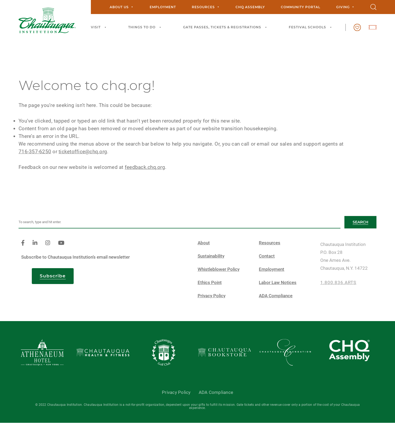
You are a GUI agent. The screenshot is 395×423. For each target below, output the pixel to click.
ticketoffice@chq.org (83, 151)
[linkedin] (35, 243)
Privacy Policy (211, 295)
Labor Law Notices (277, 282)
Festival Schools (311, 27)
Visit (99, 27)
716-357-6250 (35, 151)
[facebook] (23, 243)
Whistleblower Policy (218, 269)
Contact (267, 256)
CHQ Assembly (250, 7)
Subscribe (53, 275)
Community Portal (300, 7)
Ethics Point (210, 282)
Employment (163, 7)
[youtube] (61, 243)
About (204, 242)
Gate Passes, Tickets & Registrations (226, 27)
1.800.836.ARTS (338, 282)
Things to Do (145, 27)
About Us (122, 7)
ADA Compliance (275, 295)
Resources (206, 7)
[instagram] (47, 243)
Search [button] (360, 222)
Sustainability (211, 256)
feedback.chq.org (145, 167)
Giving (345, 7)
